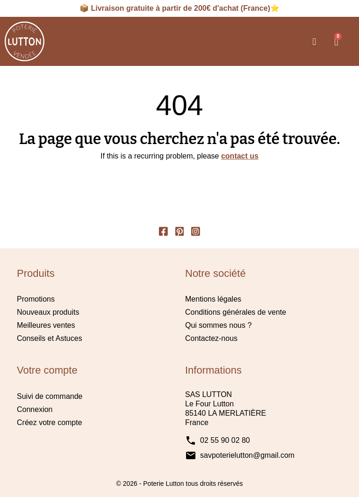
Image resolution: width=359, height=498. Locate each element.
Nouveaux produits (48, 313)
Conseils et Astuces (49, 339)
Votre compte (47, 371)
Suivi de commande (50, 397)
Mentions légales (213, 300)
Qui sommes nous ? (218, 326)
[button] (314, 42)
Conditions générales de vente (235, 313)
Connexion (35, 410)
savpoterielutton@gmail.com (247, 456)
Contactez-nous (211, 339)
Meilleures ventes (46, 326)
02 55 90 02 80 (225, 441)
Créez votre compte (49, 423)
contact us (239, 156)
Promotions (36, 300)
